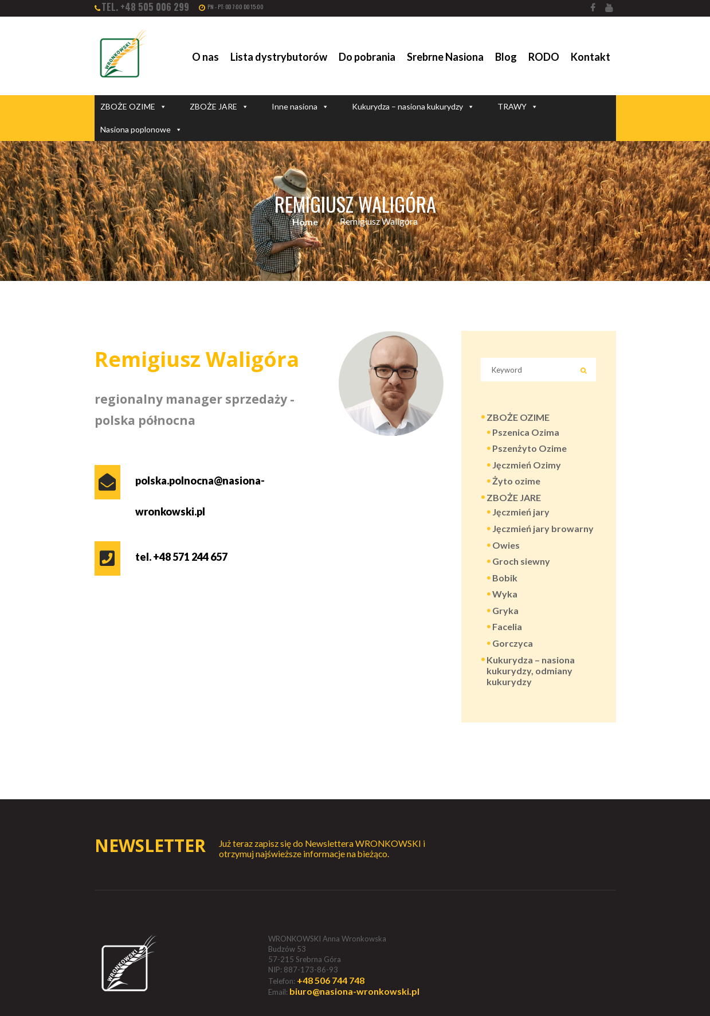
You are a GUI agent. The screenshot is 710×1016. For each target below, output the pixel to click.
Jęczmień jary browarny (543, 528)
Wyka (504, 593)
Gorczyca (512, 643)
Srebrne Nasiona (445, 56)
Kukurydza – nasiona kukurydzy (413, 106)
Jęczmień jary (521, 511)
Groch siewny (521, 561)
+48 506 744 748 (330, 980)
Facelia (507, 626)
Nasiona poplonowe (141, 129)
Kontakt (590, 56)
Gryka (505, 610)
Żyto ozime (516, 480)
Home (305, 221)
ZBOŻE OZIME (133, 106)
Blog (506, 56)
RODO (543, 56)
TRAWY (517, 106)
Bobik (504, 577)
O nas (205, 56)
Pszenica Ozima (525, 432)
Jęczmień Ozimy (526, 464)
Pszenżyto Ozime (529, 448)
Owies (506, 545)
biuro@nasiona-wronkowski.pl (354, 991)
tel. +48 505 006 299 (145, 7)
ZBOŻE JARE (219, 106)
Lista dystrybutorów (278, 56)
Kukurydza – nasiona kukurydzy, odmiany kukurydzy (531, 670)
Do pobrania (367, 56)
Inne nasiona (300, 106)
